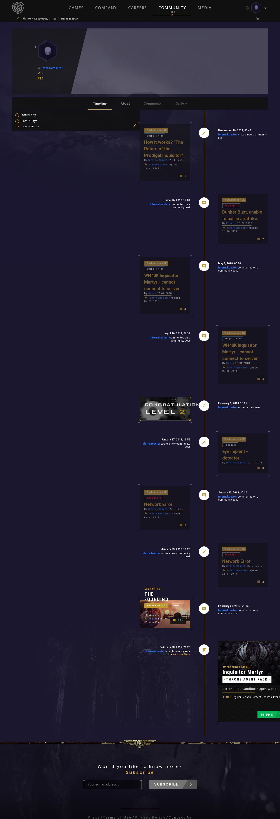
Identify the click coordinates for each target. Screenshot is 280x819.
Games (75, 7)
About (125, 103)
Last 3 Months (36, 136)
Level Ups (32, 197)
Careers (137, 7)
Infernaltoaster (196, 135)
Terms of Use (117, 761)
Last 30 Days (35, 130)
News (116, 554)
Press (94, 761)
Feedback (228, 391)
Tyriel (90, 564)
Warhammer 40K (95, 130)
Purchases (33, 191)
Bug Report (229, 186)
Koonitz (200, 205)
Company (105, 7)
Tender (91, 560)
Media (205, 7)
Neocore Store (150, 595)
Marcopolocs (96, 154)
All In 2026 (33, 149)
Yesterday (33, 117)
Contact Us (180, 761)
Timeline (100, 103)
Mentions (32, 178)
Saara (90, 261)
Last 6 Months (36, 143)
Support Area (121, 130)
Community (172, 7)
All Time (31, 155)
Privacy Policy (150, 761)
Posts (30, 166)
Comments (34, 172)
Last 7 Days (34, 124)
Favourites (33, 185)
